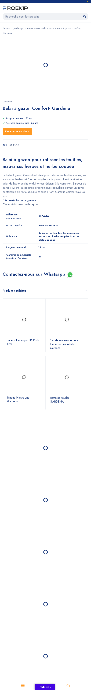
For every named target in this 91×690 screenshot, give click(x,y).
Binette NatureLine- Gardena (18, 399)
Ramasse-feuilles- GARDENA (60, 400)
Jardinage (18, 28)
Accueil (6, 28)
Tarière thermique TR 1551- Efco (23, 342)
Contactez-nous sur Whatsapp (35, 274)
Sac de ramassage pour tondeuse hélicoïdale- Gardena (64, 344)
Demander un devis (17, 131)
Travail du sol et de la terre (40, 28)
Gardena (7, 101)
